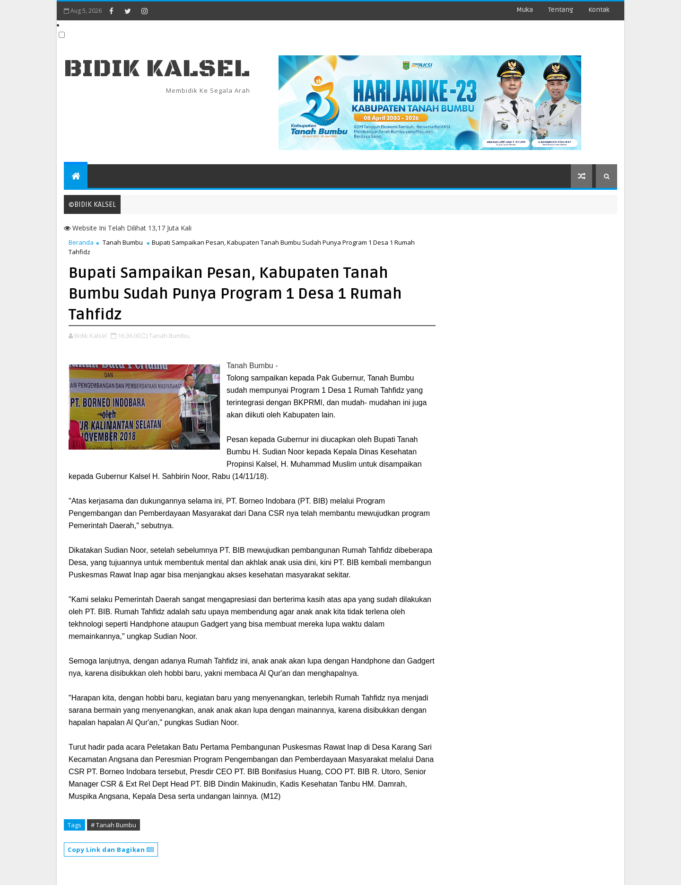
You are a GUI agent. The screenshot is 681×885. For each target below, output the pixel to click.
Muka (524, 10)
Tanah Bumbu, (170, 335)
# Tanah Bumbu (113, 825)
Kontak (599, 10)
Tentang (560, 10)
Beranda (81, 242)
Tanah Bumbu (123, 242)
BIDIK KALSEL (157, 68)
